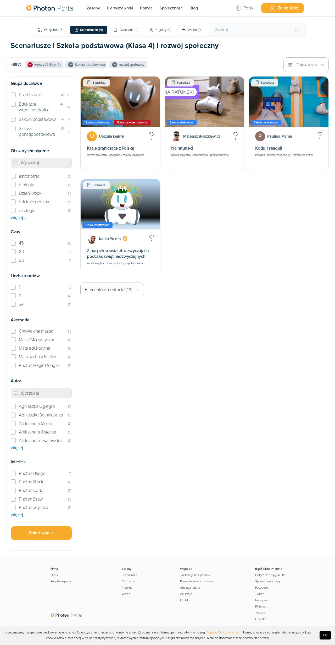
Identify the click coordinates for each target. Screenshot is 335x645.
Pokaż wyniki (41, 533)
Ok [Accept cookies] (325, 635)
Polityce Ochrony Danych (223, 632)
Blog (193, 8)
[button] (41, 95)
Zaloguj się (283, 8)
